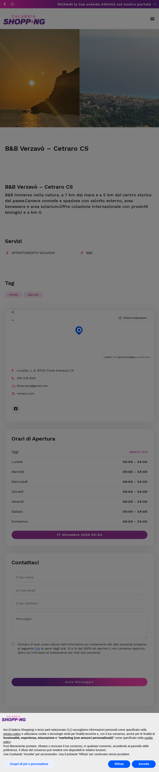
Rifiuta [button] (119, 764)
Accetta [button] (144, 764)
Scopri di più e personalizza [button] (29, 764)
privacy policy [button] (12, 734)
